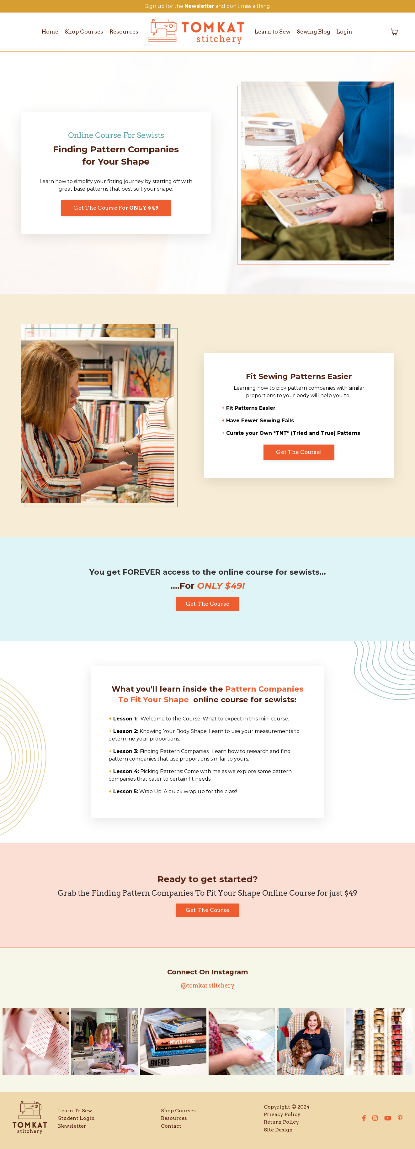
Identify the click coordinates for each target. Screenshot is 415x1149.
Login (346, 32)
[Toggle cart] (394, 32)
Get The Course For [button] (115, 208)
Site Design (278, 1134)
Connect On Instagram (207, 976)
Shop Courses (83, 32)
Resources (123, 32)
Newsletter (72, 1130)
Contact (171, 1130)
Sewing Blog (314, 32)
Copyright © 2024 (287, 1112)
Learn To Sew (75, 1115)
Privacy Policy (282, 1119)
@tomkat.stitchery (207, 989)
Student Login (76, 1123)
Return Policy (281, 1127)
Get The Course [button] (208, 604)
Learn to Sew (272, 32)
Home (48, 32)
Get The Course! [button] (299, 452)
